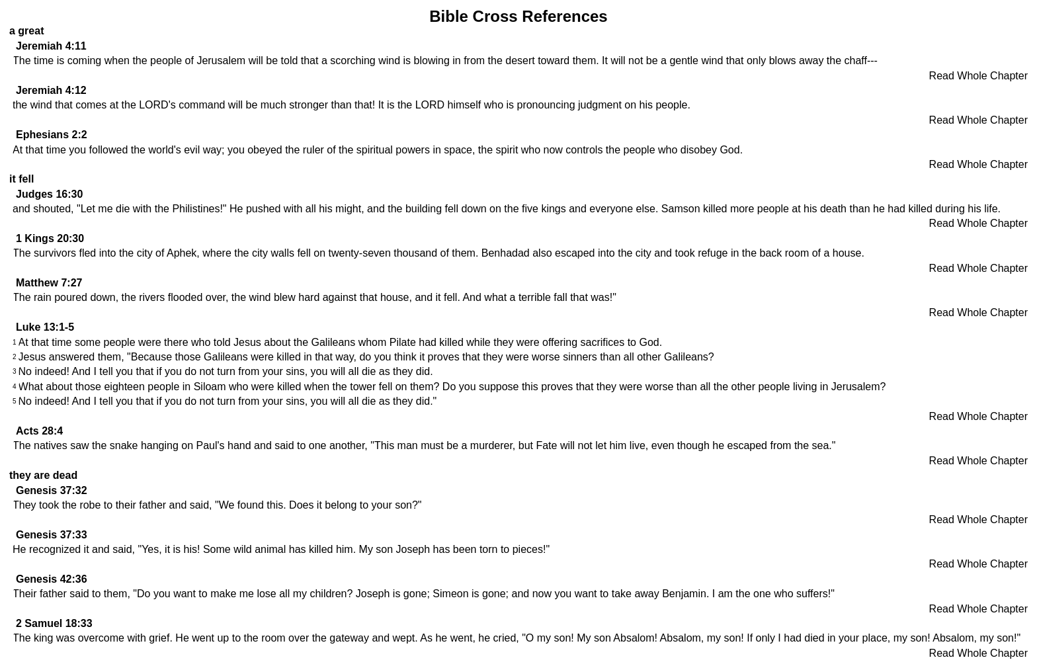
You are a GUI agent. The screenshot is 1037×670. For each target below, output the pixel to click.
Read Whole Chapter (978, 75)
